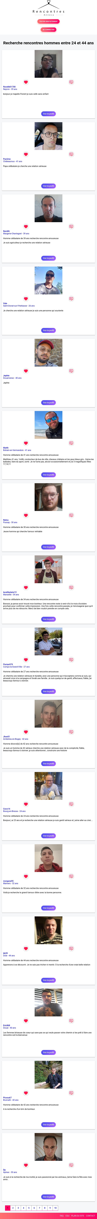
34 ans (16, 594)
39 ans (26, 233)
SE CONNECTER (48, 30)
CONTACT (90, 1216)
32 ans (15, 883)
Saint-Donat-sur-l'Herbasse (15, 306)
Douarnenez (8, 378)
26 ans (32, 306)
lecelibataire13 (10, 592)
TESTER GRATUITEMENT (48, 21)
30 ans (14, 522)
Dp (4, 1170)
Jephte (6, 375)
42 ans (25, 739)
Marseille (7, 594)
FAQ (62, 1216)
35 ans (14, 89)
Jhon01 (6, 736)
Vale (5, 303)
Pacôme (7, 159)
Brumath (7, 1100)
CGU (67, 1216)
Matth (5, 448)
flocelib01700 (9, 87)
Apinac (6, 1172)
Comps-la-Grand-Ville (12, 667)
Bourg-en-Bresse (10, 811)
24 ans (22, 811)
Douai (5, 1028)
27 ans (27, 667)
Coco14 (6, 809)
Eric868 (6, 1025)
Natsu (5, 520)
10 (55, 1208)
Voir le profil (48, 114)
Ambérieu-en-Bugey (12, 739)
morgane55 (8, 881)
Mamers (7, 883)
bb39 (5, 953)
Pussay (6, 522)
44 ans (12, 955)
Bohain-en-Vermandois (13, 450)
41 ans (19, 161)
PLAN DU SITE (77, 1216)
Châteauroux (9, 161)
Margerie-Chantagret (12, 233)
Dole (5, 955)
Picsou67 (7, 1097)
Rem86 (6, 231)
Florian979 (8, 664)
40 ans (19, 378)
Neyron (6, 89)
